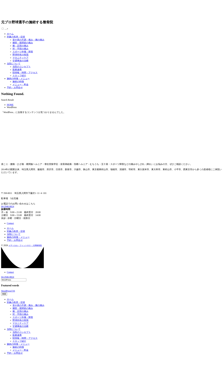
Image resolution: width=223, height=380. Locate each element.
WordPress (6, 291)
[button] (3, 29)
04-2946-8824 (7, 206)
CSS (13, 291)
